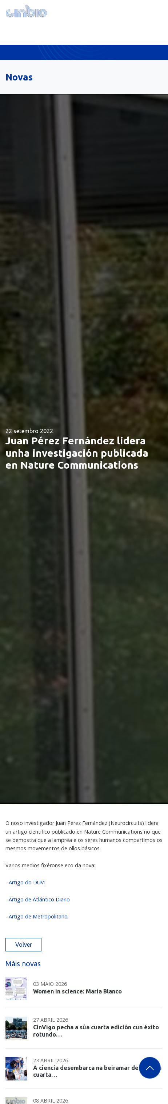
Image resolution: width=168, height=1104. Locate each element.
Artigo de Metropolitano (38, 916)
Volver (23, 944)
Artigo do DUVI (27, 882)
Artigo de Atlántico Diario (39, 899)
